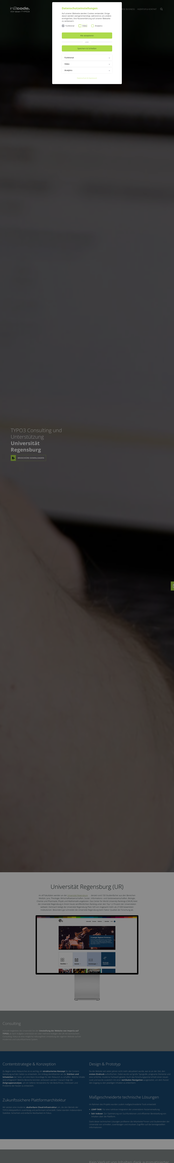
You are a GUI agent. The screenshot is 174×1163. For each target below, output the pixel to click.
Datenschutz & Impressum (87, 73)
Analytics (71, 20)
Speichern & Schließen (87, 43)
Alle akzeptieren (87, 30)
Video (57, 20)
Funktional (42, 20)
